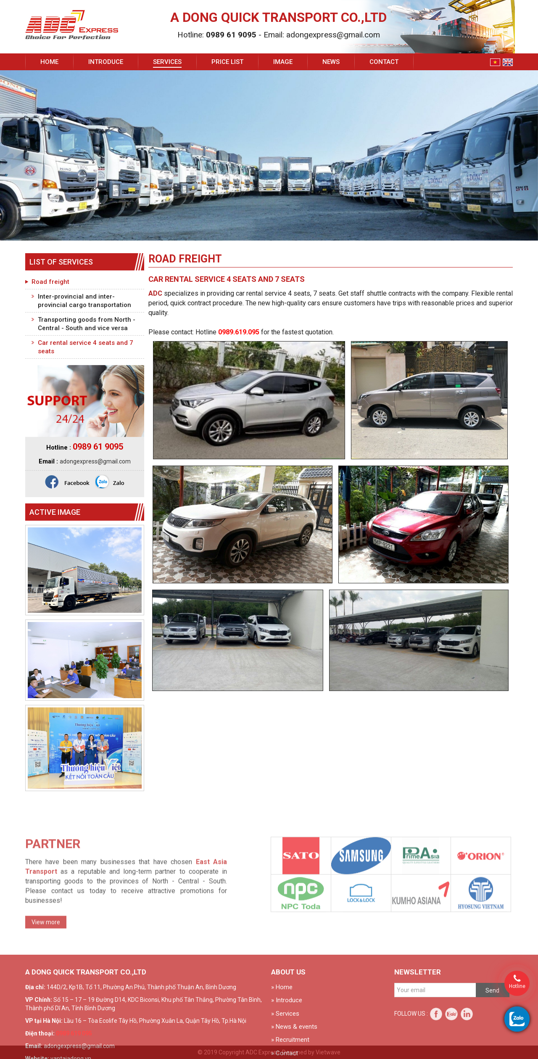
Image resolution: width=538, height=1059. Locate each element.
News (331, 62)
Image (283, 62)
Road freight (50, 282)
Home (49, 62)
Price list (227, 62)
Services (167, 62)
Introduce (105, 62)
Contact (383, 62)
